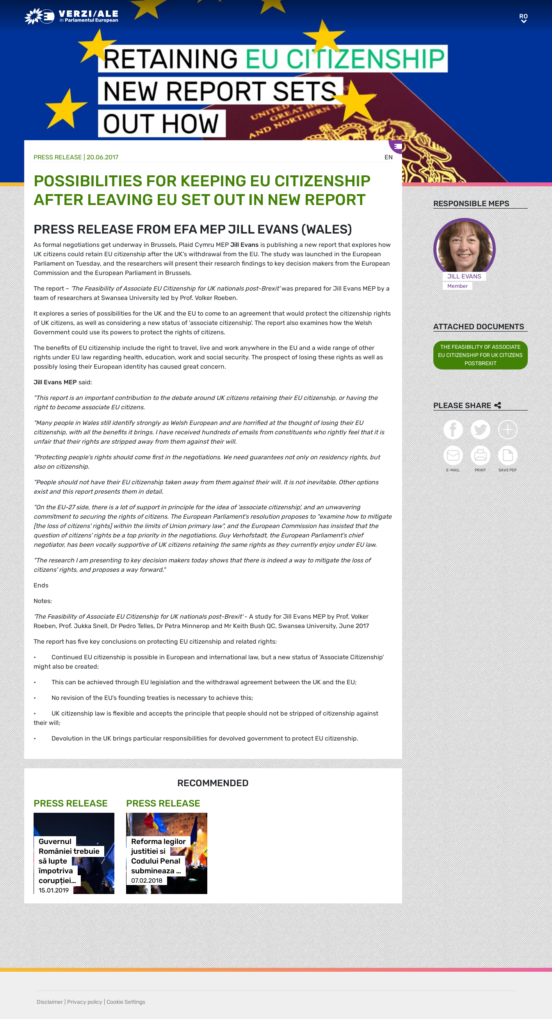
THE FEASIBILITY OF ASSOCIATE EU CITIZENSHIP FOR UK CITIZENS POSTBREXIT (480, 355)
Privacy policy (84, 1002)
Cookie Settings (126, 1002)
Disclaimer (50, 1002)
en (389, 157)
